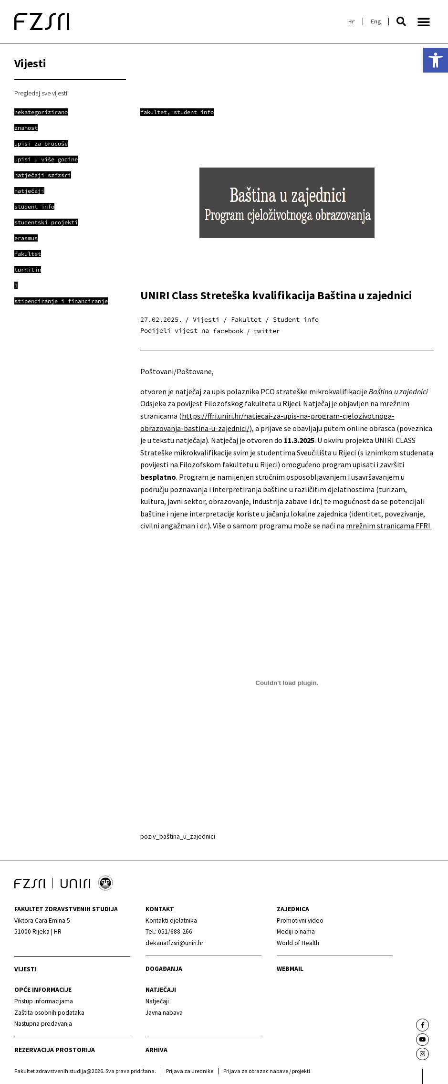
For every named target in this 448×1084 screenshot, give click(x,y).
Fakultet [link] (153, 112)
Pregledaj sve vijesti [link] (40, 93)
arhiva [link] (156, 1050)
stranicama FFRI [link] (404, 525)
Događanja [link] (164, 969)
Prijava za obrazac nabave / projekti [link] (266, 1070)
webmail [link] (290, 969)
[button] (401, 21)
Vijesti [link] (25, 969)
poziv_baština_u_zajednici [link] (177, 836)
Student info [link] (194, 112)
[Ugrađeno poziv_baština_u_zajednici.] (287, 683)
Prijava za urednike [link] (189, 1070)
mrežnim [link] (361, 525)
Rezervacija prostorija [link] (54, 1050)
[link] (435, 60)
